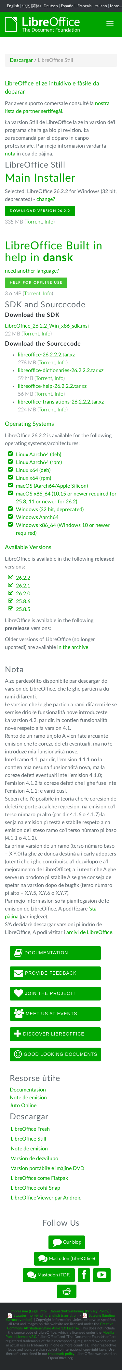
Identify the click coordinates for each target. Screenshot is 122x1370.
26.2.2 (23, 578)
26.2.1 (23, 585)
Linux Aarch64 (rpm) (39, 462)
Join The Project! (44, 993)
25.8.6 (23, 601)
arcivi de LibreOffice (89, 932)
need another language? (32, 271)
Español (68, 6)
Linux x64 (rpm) (33, 478)
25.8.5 (23, 609)
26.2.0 (23, 593)
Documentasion (28, 1089)
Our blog (67, 1242)
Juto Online (23, 1105)
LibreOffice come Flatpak (39, 1178)
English (13, 6)
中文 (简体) (31, 6)
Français (84, 6)
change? (45, 199)
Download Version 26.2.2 (40, 211)
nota (10, 153)
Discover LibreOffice (49, 1034)
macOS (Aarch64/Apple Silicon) (52, 486)
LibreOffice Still (28, 1139)
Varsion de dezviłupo (34, 1158)
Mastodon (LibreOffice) (66, 1258)
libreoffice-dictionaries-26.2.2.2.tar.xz (60, 370)
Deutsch (51, 6)
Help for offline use (36, 282)
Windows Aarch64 (37, 517)
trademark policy (61, 1354)
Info (49, 222)
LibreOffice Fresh (30, 1129)
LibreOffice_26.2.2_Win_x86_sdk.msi (47, 326)
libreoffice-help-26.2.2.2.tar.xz (52, 386)
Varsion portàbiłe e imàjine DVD (47, 1168)
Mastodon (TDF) (49, 1275)
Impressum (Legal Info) (29, 1311)
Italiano (100, 6)
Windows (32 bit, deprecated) (50, 509)
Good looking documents (55, 1054)
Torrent (34, 222)
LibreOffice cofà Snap (35, 1188)
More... (116, 6)
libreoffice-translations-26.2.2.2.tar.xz (61, 402)
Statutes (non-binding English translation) (46, 1315)
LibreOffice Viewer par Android (46, 1197)
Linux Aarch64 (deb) (38, 454)
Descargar (21, 60)
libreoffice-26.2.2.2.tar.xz (46, 354)
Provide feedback (45, 973)
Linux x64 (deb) (33, 470)
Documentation (41, 953)
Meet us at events (45, 1013)
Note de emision (28, 1097)
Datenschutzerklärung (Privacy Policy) (79, 1311)
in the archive (72, 647)
